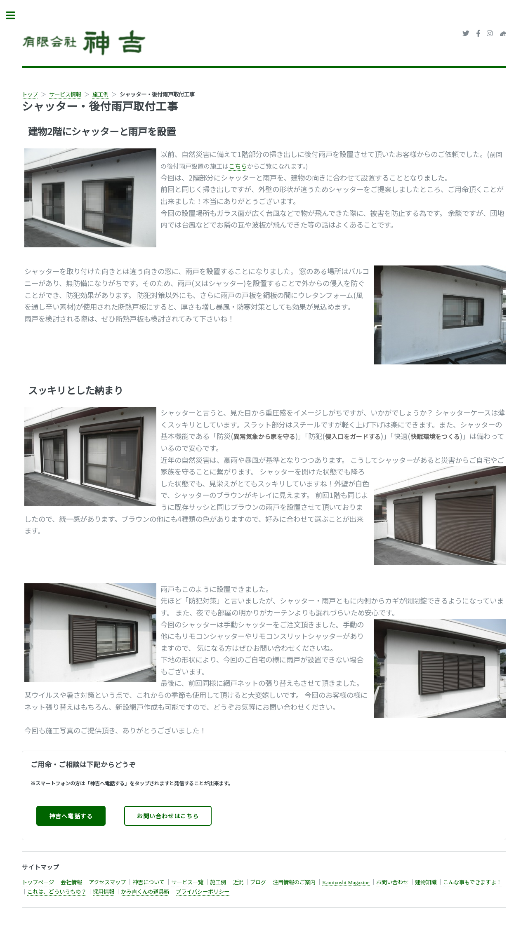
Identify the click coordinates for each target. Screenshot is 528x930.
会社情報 (71, 882)
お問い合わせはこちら (168, 816)
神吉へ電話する (70, 816)
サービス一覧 (187, 882)
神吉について (148, 882)
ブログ (258, 882)
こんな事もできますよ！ (472, 882)
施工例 (100, 94)
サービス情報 (65, 94)
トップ (30, 94)
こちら (238, 166)
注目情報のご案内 (294, 882)
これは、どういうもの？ (56, 891)
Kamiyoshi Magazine (345, 882)
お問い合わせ (392, 882)
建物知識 (425, 882)
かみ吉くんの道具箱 (145, 891)
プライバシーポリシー (202, 891)
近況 (238, 882)
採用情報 (103, 891)
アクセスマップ (107, 882)
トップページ (38, 882)
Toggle (15, 15)
